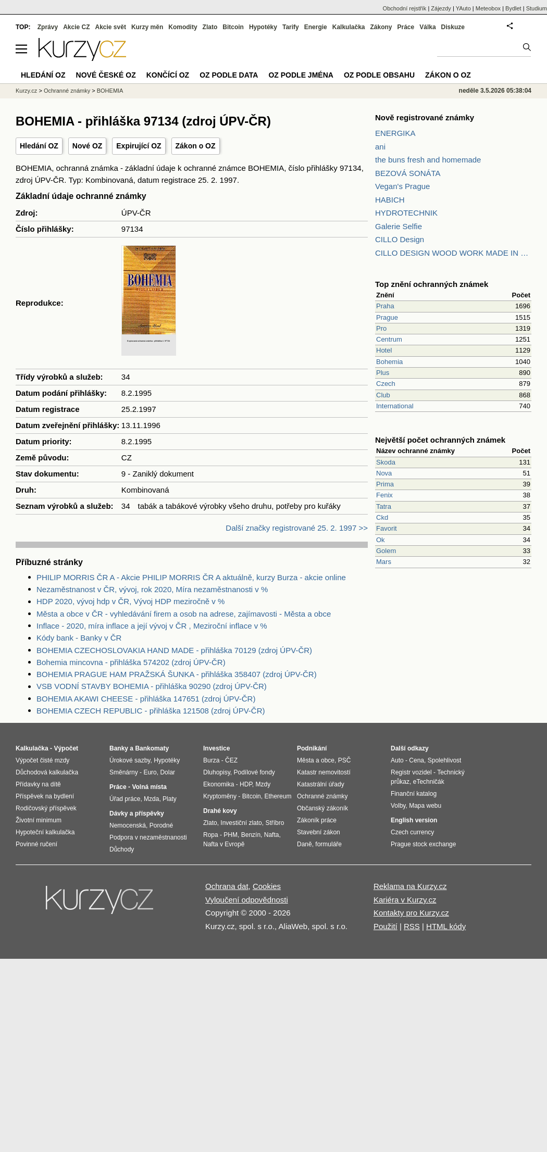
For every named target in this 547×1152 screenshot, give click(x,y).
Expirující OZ (138, 146)
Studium (536, 8)
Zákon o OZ (196, 146)
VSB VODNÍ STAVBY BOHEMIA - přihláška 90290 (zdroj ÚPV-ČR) (151, 686)
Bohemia (389, 362)
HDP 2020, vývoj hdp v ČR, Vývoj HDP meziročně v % (130, 601)
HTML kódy (446, 926)
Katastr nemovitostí (324, 772)
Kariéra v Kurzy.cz (405, 899)
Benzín (250, 834)
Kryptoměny (220, 796)
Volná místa (149, 787)
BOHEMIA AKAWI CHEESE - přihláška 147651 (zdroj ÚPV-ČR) (145, 698)
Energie (315, 27)
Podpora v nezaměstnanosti (148, 837)
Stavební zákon (318, 832)
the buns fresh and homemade (428, 159)
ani (380, 146)
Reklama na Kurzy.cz (410, 886)
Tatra (383, 506)
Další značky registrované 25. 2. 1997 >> (297, 527)
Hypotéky (263, 27)
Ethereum (277, 796)
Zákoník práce (317, 820)
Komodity (182, 27)
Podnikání (312, 748)
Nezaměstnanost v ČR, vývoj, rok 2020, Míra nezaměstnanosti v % (152, 589)
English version (414, 820)
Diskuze (453, 27)
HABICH (390, 199)
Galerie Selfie (398, 226)
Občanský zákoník (322, 808)
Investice (216, 748)
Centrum (389, 339)
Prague (387, 317)
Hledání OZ (39, 146)
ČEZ (231, 760)
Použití (385, 926)
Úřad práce (124, 799)
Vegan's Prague (402, 186)
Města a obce (315, 760)
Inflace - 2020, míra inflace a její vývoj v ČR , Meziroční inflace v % (151, 625)
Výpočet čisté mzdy (42, 760)
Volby (398, 805)
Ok (380, 540)
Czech (385, 383)
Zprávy (48, 27)
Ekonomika (218, 784)
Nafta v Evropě (223, 844)
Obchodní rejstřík (405, 8)
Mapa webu (425, 805)
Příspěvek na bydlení (45, 796)
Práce (406, 27)
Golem (386, 551)
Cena (416, 760)
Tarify (290, 27)
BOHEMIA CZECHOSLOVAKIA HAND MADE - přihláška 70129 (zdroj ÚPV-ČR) (174, 650)
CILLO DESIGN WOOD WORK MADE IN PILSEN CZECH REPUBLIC (453, 252)
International (395, 406)
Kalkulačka (348, 27)
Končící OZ (167, 75)
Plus (382, 373)
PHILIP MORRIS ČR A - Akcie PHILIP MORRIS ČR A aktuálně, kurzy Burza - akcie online (191, 577)
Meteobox (488, 8)
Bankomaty (152, 748)
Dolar (167, 772)
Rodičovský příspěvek (46, 808)
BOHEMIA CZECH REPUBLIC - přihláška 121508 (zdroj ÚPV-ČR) (150, 710)
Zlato (210, 27)
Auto (397, 760)
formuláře (328, 844)
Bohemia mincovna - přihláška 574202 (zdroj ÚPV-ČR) (131, 662)
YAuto (463, 8)
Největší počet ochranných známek (440, 439)
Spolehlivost (445, 760)
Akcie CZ (76, 27)
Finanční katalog (414, 793)
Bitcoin (233, 27)
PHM (230, 834)
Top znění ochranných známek (431, 284)
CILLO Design (399, 239)
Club (383, 395)
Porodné (161, 825)
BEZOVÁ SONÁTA (408, 173)
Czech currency (412, 832)
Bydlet (513, 8)
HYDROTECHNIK (406, 212)
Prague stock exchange (423, 844)
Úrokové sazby (129, 760)
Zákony (381, 27)
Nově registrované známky (424, 117)
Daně (304, 844)
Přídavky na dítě (38, 784)
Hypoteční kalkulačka (45, 832)
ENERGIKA (395, 133)
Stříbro (274, 823)
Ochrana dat (226, 886)
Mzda (151, 799)
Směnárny (123, 772)
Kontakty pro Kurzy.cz (411, 912)
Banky (118, 748)
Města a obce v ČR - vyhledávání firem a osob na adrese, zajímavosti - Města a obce (183, 613)
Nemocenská (127, 825)
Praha (385, 306)
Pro (381, 328)
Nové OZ (87, 146)
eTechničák (428, 781)
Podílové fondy (254, 772)
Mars (383, 562)
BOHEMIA (110, 90)
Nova (384, 473)
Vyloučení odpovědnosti (246, 899)
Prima (385, 484)
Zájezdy (441, 8)
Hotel (384, 350)
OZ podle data (229, 75)
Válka (427, 27)
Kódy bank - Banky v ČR (78, 637)
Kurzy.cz (26, 90)
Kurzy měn (147, 27)
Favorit (386, 528)
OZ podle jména (300, 75)
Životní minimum (38, 820)
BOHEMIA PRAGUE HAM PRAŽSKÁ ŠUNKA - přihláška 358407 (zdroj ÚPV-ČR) (176, 674)
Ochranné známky (67, 90)
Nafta (271, 834)
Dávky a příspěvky (136, 813)
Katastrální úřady (320, 784)
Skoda (385, 462)
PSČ (344, 760)
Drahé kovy (220, 811)
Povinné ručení (36, 844)
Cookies (267, 886)
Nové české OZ (106, 75)
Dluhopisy (216, 772)
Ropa (210, 834)
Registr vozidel (411, 772)
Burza (211, 760)
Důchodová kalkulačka (47, 772)
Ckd (382, 517)
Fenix (384, 495)
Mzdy (263, 784)
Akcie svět (110, 27)
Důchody (121, 849)
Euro (149, 772)
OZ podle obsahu (379, 75)
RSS (412, 926)
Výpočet (66, 748)
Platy (170, 799)
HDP (246, 784)
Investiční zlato (241, 823)
